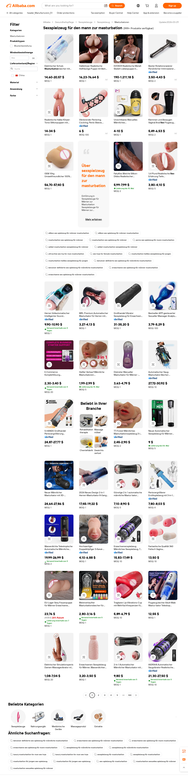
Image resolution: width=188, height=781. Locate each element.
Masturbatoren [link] (122, 22)
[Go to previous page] (86, 695)
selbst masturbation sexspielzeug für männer (66, 247)
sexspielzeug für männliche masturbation (83, 747)
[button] (106, 6)
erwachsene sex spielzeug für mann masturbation (152, 740)
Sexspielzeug (103, 22)
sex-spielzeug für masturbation (111, 761)
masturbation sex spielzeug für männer (64, 240)
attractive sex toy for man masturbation (64, 254)
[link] (184, 751)
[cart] (147, 6)
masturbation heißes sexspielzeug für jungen (149, 254)
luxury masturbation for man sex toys (28, 754)
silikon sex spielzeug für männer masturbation (67, 233)
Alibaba (46, 22)
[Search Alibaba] (73, 5)
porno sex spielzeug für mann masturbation (153, 240)
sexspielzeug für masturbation (109, 754)
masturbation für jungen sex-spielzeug (28, 761)
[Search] (117, 5)
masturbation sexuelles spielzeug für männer (154, 761)
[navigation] (23, 359)
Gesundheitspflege (64, 22)
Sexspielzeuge (85, 22)
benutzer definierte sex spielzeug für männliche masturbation (122, 260)
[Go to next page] (136, 695)
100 (129, 695)
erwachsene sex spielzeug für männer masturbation (133, 267)
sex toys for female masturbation (106, 254)
